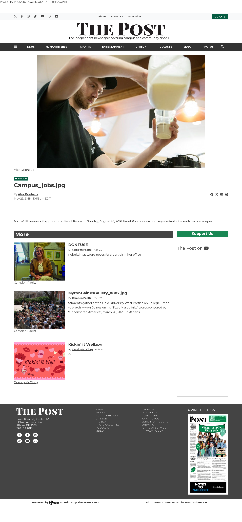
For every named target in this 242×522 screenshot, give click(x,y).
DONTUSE (78, 244)
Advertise (117, 16)
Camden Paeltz (25, 282)
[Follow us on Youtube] (27, 440)
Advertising (150, 415)
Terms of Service (154, 427)
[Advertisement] (202, 341)
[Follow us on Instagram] (35, 434)
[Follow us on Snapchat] (35, 440)
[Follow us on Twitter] (19, 434)
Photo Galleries (107, 424)
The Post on (193, 248)
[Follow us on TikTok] (19, 440)
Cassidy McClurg (26, 382)
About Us (148, 409)
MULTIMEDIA (21, 179)
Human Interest (57, 46)
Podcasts (165, 46)
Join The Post (151, 418)
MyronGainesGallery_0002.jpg (97, 293)
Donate (220, 16)
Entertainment (113, 46)
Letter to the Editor (156, 421)
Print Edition (202, 410)
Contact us (149, 412)
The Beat (101, 421)
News (31, 46)
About (102, 16)
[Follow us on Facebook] (27, 434)
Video (187, 46)
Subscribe (134, 16)
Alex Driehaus (28, 194)
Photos (208, 46)
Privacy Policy (152, 430)
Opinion (140, 46)
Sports (85, 46)
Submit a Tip (150, 424)
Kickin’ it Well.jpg (85, 344)
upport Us (202, 233)
